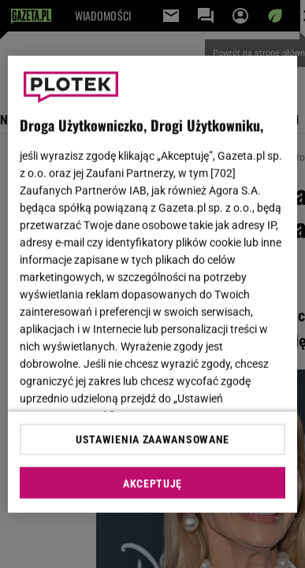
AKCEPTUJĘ (152, 483)
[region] (153, 284)
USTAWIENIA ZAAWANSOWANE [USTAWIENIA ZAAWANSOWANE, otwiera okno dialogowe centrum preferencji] (152, 439)
